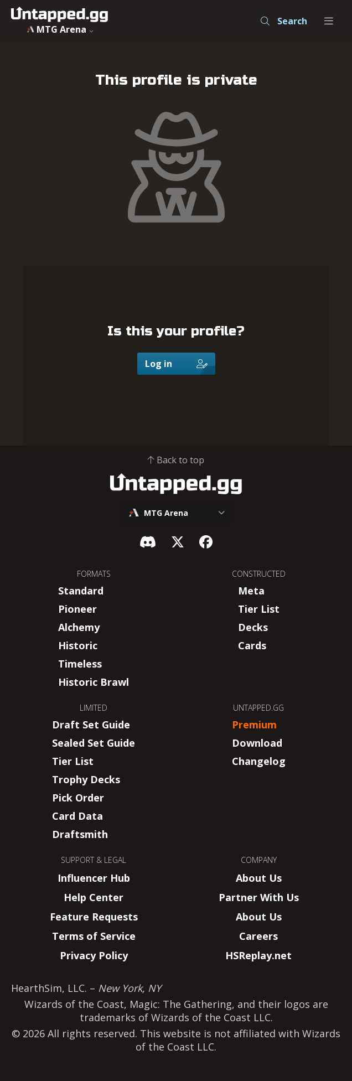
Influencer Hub (94, 878)
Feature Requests (94, 916)
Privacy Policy (94, 955)
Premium (254, 724)
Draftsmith (80, 834)
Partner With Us (259, 897)
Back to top (176, 460)
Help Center (93, 897)
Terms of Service (94, 936)
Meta (251, 590)
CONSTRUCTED (259, 573)
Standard (80, 590)
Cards (252, 645)
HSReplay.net (258, 955)
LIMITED (93, 707)
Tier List (258, 609)
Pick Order (78, 797)
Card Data (77, 816)
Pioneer (77, 609)
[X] (178, 541)
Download (257, 742)
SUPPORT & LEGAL (93, 860)
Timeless (80, 663)
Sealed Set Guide (93, 742)
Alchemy (79, 627)
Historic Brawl (93, 682)
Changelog (259, 761)
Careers (258, 936)
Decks (253, 627)
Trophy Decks (86, 779)
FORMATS (94, 573)
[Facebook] (206, 541)
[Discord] (147, 541)
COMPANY (259, 860)
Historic (77, 645)
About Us (259, 878)
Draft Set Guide (91, 724)
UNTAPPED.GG (258, 707)
